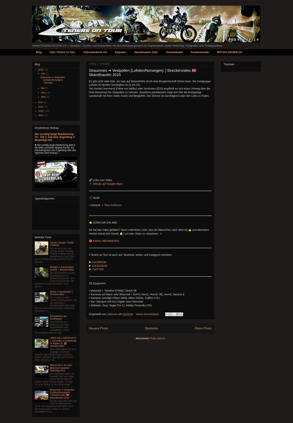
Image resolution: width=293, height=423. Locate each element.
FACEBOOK (99, 262)
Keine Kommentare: (148, 314)
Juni (43, 73)
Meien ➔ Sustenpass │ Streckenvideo (61, 293)
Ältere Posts (203, 328)
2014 (41, 115)
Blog (39, 52)
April (43, 92)
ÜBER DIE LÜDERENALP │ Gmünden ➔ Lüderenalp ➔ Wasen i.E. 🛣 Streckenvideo (63, 342)
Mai (43, 88)
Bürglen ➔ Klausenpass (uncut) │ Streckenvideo (62, 268)
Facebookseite (200, 52)
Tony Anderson (113, 205)
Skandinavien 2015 (146, 52)
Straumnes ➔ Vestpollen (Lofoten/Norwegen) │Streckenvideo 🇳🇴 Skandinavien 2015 (62, 394)
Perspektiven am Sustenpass (58, 317)
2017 (41, 102)
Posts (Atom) (157, 338)
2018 (41, 69)
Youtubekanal (174, 52)
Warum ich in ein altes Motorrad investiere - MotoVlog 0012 (61, 368)
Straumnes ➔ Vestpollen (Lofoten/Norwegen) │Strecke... (52, 80)
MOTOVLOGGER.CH (229, 52)
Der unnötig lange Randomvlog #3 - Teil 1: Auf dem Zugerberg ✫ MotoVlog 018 (55, 137)
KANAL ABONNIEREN (106, 240)
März (44, 97)
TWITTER (98, 269)
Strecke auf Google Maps (107, 183)
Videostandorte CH (95, 52)
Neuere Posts (98, 328)
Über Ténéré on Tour (62, 52)
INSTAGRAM (99, 265)
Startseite (151, 328)
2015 (41, 111)
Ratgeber (120, 52)
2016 (41, 107)
